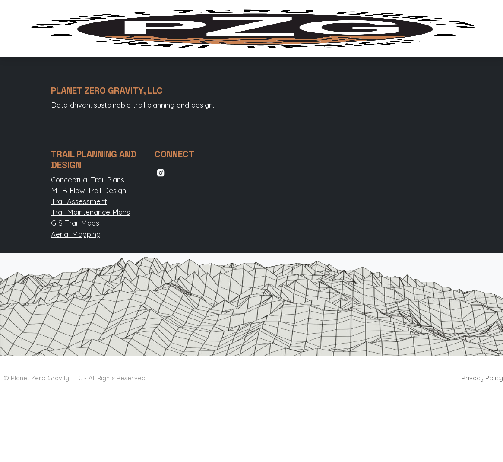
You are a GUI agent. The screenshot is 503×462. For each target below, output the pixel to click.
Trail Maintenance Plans (90, 212)
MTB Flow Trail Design (88, 190)
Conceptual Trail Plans (87, 179)
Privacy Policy (482, 378)
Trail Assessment (79, 201)
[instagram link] (161, 172)
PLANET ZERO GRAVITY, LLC (107, 90)
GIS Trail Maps (75, 222)
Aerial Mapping (76, 234)
